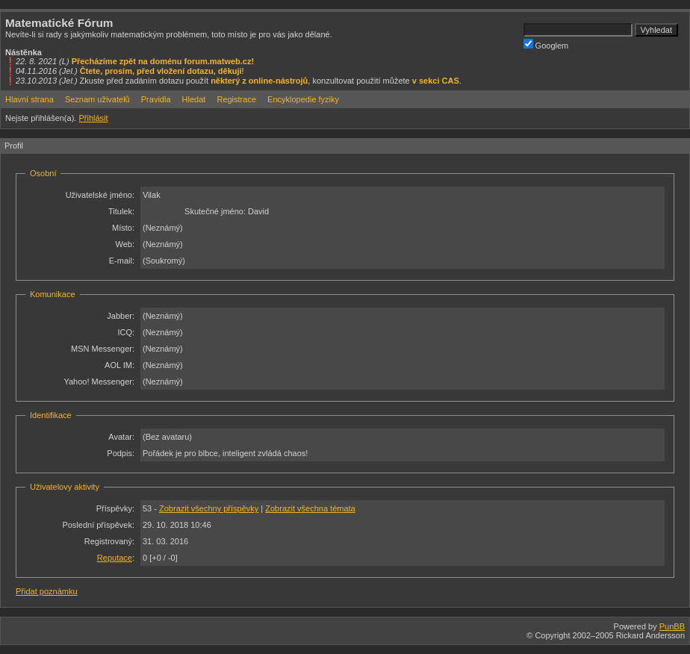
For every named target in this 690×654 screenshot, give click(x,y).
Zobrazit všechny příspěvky (208, 508)
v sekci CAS (435, 80)
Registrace (236, 99)
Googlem (546, 44)
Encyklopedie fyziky (303, 99)
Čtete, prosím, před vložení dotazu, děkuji (161, 70)
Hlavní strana (29, 99)
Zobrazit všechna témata (310, 508)
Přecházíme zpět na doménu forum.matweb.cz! (163, 61)
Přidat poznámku (47, 591)
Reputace (114, 557)
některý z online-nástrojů (259, 80)
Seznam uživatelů (97, 99)
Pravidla (156, 99)
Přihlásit (93, 117)
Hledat (194, 99)
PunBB (672, 626)
